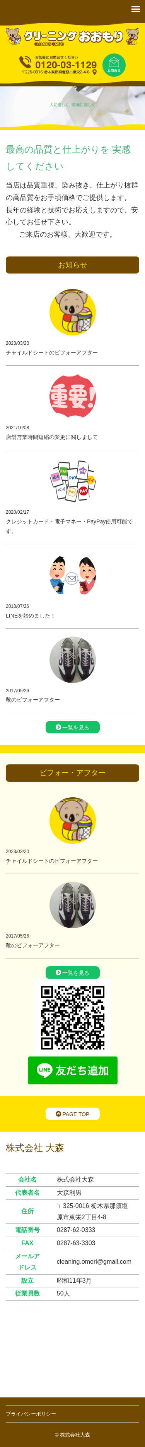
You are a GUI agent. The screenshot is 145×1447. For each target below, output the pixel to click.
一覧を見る (73, 727)
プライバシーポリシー (31, 1414)
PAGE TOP (73, 1114)
